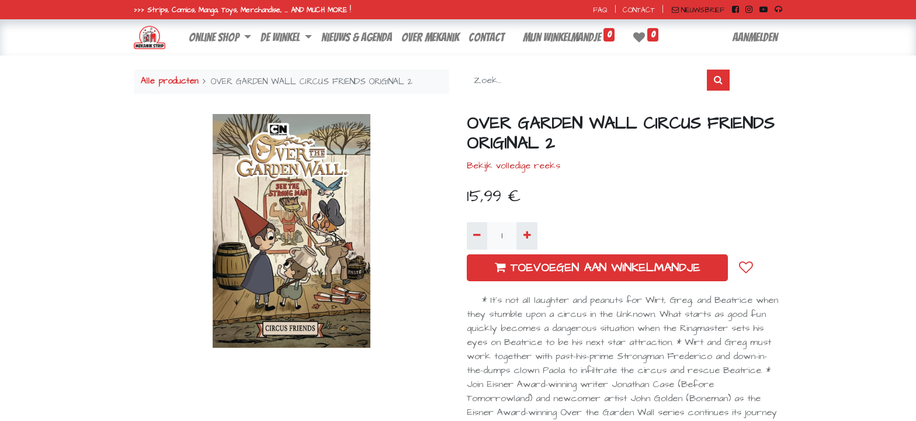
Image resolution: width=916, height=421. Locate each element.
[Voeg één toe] (526, 235)
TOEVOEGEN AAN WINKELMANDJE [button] (597, 268)
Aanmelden (755, 37)
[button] (746, 267)
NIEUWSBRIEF (698, 10)
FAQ (600, 10)
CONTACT (639, 10)
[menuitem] (357, 37)
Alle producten (169, 81)
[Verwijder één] (477, 235)
